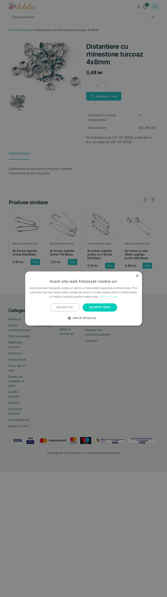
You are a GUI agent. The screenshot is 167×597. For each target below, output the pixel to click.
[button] (83, 318)
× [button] (137, 276)
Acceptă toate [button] (100, 307)
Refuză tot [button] (65, 307)
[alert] (83, 298)
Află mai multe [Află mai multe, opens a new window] (108, 296)
